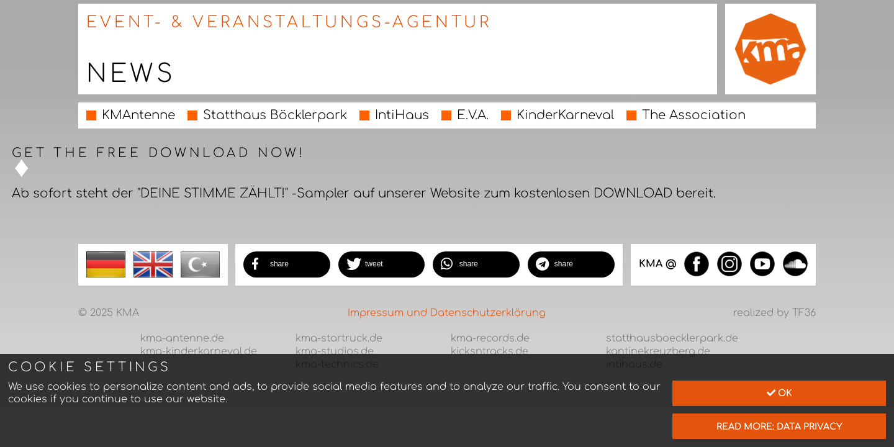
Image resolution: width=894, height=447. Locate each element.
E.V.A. (473, 115)
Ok (779, 393)
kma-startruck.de (339, 338)
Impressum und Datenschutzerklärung (447, 312)
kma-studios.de (335, 351)
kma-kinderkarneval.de (198, 351)
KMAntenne (138, 115)
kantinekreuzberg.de (658, 351)
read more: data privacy (779, 426)
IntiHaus (402, 115)
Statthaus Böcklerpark (275, 115)
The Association (694, 115)
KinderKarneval (565, 115)
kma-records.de (490, 338)
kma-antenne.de (182, 338)
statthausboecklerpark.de (672, 338)
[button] (286, 264)
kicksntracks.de (489, 351)
